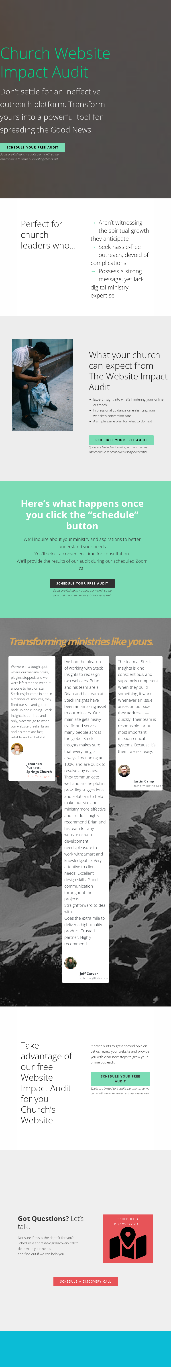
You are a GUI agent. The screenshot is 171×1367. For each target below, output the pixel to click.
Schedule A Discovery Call (128, 1238)
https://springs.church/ (42, 776)
